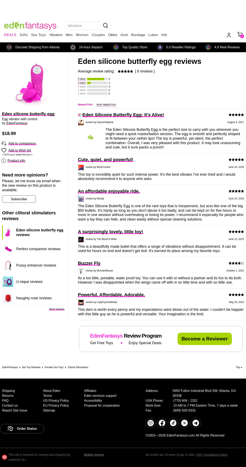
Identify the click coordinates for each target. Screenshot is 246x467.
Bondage (138, 35)
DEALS (10, 35)
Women (82, 35)
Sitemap (49, 410)
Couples (98, 35)
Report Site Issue (14, 410)
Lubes (153, 35)
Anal (124, 35)
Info (164, 35)
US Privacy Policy (56, 400)
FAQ (5, 400)
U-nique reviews (29, 282)
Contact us (10, 405)
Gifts (24, 35)
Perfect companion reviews (38, 249)
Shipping (8, 390)
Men (69, 35)
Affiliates (90, 390)
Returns (8, 395)
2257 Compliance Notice (212, 454)
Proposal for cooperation (102, 405)
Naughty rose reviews (34, 298)
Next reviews (56, 309)
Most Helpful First (106, 104)
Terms (47, 395)
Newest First (85, 104)
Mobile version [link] (94, 454)
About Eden (51, 390)
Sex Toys (38, 35)
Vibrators (56, 35)
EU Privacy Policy (56, 405)
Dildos (112, 35)
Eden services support (100, 395)
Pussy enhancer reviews (36, 265)
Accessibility (93, 400)
